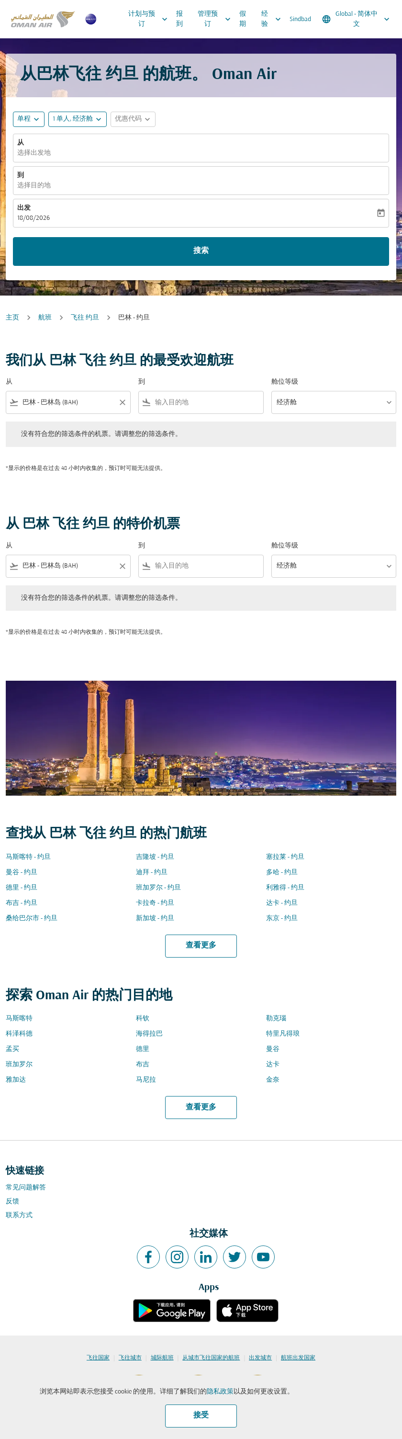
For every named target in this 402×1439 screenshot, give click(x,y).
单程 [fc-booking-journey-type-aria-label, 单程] (24, 119)
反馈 (12, 1201)
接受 (201, 1415)
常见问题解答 (26, 1187)
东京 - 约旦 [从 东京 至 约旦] (282, 918)
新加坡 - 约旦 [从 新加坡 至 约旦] (155, 918)
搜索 (201, 251)
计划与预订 (150, 19)
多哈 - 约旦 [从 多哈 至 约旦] (282, 872)
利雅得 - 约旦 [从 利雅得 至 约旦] (285, 887)
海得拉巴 (149, 1034)
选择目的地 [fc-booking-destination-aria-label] (34, 185)
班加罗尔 (19, 1064)
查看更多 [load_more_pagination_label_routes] (201, 945)
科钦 (142, 1018)
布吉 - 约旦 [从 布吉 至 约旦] (21, 903)
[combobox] (68, 403)
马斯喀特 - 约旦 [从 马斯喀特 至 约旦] (28, 857)
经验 (273, 19)
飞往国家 (98, 1358)
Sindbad (300, 19)
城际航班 (162, 1358)
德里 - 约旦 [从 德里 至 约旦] (21, 887)
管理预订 (216, 19)
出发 (24, 208)
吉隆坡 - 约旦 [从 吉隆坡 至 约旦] (155, 857)
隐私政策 (220, 1391)
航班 (45, 317)
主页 (12, 317)
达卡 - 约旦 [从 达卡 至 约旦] (282, 903)
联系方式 (19, 1215)
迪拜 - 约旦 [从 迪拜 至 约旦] (152, 872)
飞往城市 (130, 1358)
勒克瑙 (276, 1018)
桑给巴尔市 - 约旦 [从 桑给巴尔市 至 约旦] (31, 918)
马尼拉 (146, 1080)
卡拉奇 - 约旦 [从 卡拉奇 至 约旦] (155, 903)
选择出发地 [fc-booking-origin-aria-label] (34, 153)
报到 (179, 19)
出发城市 (260, 1358)
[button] (77, 119)
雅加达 (16, 1080)
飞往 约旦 (85, 317)
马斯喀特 (19, 1018)
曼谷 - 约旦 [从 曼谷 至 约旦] (21, 872)
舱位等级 (284, 382)
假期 (242, 19)
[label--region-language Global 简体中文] (356, 19)
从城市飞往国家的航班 (211, 1358)
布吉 (142, 1064)
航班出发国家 (298, 1358)
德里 (142, 1049)
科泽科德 (19, 1034)
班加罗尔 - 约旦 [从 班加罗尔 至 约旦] (158, 887)
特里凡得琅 (283, 1034)
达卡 (272, 1064)
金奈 (272, 1080)
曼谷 (272, 1049)
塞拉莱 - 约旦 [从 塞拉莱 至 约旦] (285, 857)
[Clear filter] (122, 402)
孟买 (12, 1049)
